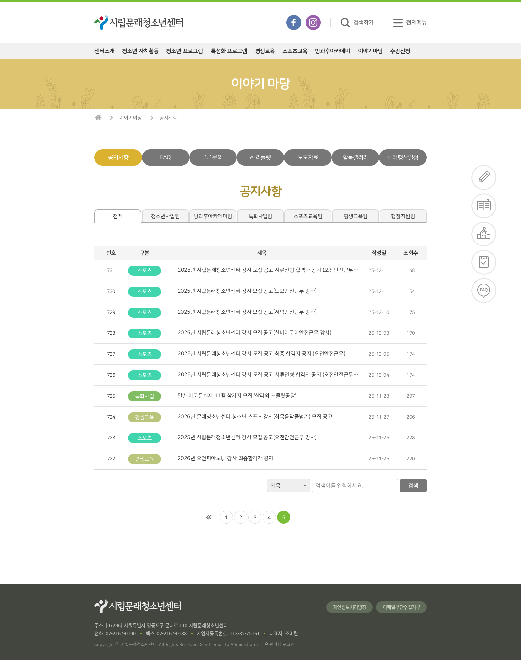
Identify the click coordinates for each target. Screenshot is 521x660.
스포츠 (144, 271)
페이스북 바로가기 (293, 22)
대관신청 (484, 234)
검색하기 (357, 22)
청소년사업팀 (165, 216)
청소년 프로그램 (184, 51)
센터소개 (104, 51)
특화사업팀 (260, 216)
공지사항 (168, 118)
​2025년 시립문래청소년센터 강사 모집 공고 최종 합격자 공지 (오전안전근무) (261, 353)
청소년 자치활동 (140, 51)
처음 (209, 517)
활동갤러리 (355, 157)
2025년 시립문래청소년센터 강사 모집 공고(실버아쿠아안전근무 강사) (254, 332)
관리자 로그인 (280, 644)
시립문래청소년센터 (137, 606)
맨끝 (312, 517)
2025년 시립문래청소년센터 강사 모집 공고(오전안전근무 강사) (247, 437)
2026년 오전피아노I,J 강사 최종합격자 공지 (225, 458)
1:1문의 (213, 157)
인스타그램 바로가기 (313, 22)
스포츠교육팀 (308, 216)
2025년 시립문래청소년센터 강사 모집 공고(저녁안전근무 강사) (247, 312)
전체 (118, 216)
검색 (413, 486)
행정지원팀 (403, 216)
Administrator (244, 644)
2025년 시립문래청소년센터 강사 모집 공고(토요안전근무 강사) (247, 291)
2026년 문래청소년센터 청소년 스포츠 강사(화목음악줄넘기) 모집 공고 (255, 416)
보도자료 (308, 157)
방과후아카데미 (332, 51)
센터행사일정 (402, 157)
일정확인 (484, 262)
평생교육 (265, 51)
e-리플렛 (260, 157)
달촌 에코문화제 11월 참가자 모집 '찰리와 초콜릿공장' (237, 395)
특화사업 (144, 396)
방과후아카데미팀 (213, 216)
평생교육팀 (355, 216)
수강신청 (400, 51)
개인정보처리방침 (349, 607)
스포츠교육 (294, 51)
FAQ (165, 157)
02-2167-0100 (121, 633)
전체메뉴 (410, 22)
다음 (299, 517)
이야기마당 (370, 51)
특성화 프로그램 (229, 51)
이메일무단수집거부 (401, 607)
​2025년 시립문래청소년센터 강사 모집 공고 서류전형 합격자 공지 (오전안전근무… (268, 270)
